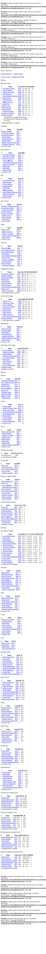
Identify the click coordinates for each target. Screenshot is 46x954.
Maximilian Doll (7, 735)
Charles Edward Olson (9, 543)
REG (19, 88)
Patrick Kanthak (7, 115)
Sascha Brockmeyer (8, 135)
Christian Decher (8, 551)
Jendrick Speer (7, 94)
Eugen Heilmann (8, 562)
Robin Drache (7, 107)
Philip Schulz (6, 443)
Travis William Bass (9, 365)
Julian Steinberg (7, 262)
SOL (19, 107)
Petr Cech (5, 390)
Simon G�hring (8, 160)
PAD (19, 90)
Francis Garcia (7, 560)
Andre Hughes (7, 540)
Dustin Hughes (6, 137)
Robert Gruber (6, 396)
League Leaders (18, 74)
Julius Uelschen (7, 196)
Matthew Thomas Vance (9, 142)
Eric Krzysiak (6, 471)
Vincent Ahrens (6, 489)
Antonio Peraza (7, 549)
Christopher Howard (9, 155)
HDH (19, 92)
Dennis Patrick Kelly (8, 432)
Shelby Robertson (8, 545)
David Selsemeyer (7, 467)
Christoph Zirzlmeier (8, 144)
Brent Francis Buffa (8, 619)
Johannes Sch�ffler (8, 260)
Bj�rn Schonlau (8, 102)
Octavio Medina (7, 90)
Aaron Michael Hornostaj (10, 96)
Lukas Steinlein (6, 648)
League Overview (6, 74)
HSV (15, 471)
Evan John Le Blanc (9, 88)
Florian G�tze (6, 248)
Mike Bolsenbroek (8, 541)
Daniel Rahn (6, 555)
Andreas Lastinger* (8, 113)
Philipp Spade (6, 398)
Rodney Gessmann (8, 158)
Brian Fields (6, 538)
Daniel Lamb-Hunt (7, 139)
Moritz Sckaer (6, 632)
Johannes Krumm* (8, 111)
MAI (19, 113)
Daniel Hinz (6, 104)
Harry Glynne (6, 643)
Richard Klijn (6, 257)
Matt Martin (6, 168)
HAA (16, 467)
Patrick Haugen (7, 778)
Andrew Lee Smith (8, 92)
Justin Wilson (7, 98)
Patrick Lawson (6, 497)
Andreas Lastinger (7, 473)
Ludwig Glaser (7, 419)
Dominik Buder (7, 100)
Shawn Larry (6, 106)
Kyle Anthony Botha (8, 250)
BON (18, 139)
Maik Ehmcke (7, 109)
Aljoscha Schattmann (9, 547)
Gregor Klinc (7, 558)
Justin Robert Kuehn (9, 536)
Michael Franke (7, 318)
